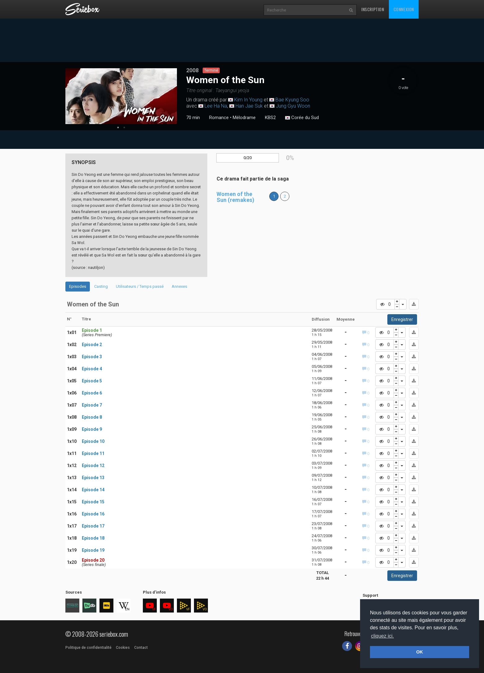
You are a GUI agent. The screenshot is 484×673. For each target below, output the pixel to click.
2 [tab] (124, 127)
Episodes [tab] (77, 286)
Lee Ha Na (216, 106)
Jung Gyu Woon (293, 106)
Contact (141, 647)
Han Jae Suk (249, 106)
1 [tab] (118, 127)
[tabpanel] (121, 96)
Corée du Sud (302, 117)
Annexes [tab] (179, 286)
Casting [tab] (101, 286)
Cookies (123, 647)
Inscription (372, 9)
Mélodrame (244, 117)
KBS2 (270, 117)
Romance (219, 117)
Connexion (404, 9)
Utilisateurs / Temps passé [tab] (140, 286)
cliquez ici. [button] (382, 636)
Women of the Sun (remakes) (235, 197)
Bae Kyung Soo (292, 100)
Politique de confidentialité (88, 647)
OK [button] (419, 651)
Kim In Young (248, 100)
